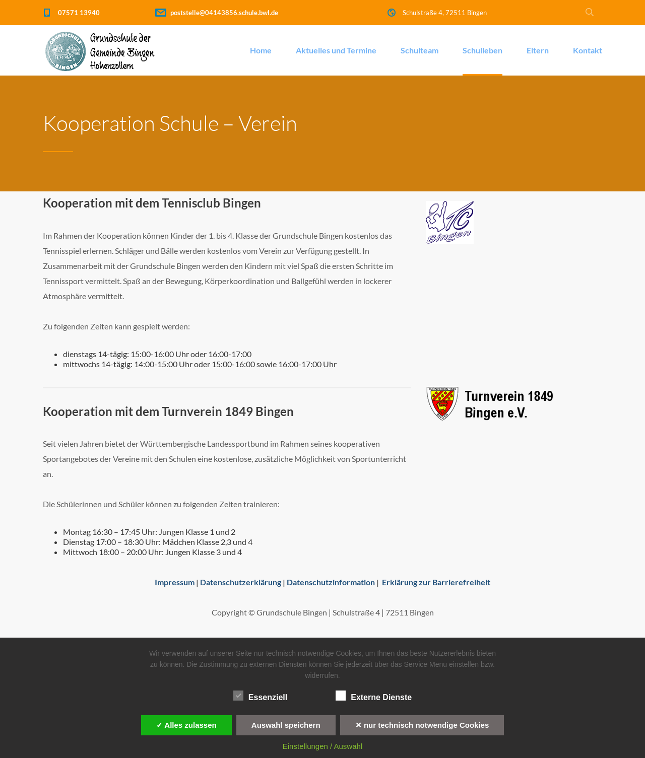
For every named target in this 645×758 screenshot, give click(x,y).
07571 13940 (79, 13)
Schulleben (482, 50)
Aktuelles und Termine (336, 50)
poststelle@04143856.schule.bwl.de (224, 13)
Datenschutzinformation (331, 582)
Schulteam (419, 50)
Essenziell (260, 696)
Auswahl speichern (285, 725)
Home (261, 50)
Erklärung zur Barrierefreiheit (436, 582)
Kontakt (587, 50)
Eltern (538, 50)
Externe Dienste (374, 696)
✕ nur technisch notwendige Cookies (422, 725)
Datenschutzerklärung (240, 582)
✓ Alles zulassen (186, 725)
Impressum (175, 582)
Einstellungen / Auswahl (322, 746)
